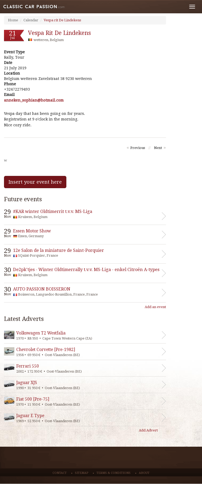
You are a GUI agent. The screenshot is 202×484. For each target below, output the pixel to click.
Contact (59, 473)
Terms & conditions (113, 473)
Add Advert (148, 430)
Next (158, 148)
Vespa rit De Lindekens (62, 20)
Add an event (155, 307)
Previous (137, 148)
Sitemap (81, 473)
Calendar (30, 20)
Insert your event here (35, 182)
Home (13, 20)
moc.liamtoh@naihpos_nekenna (34, 100)
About (144, 473)
